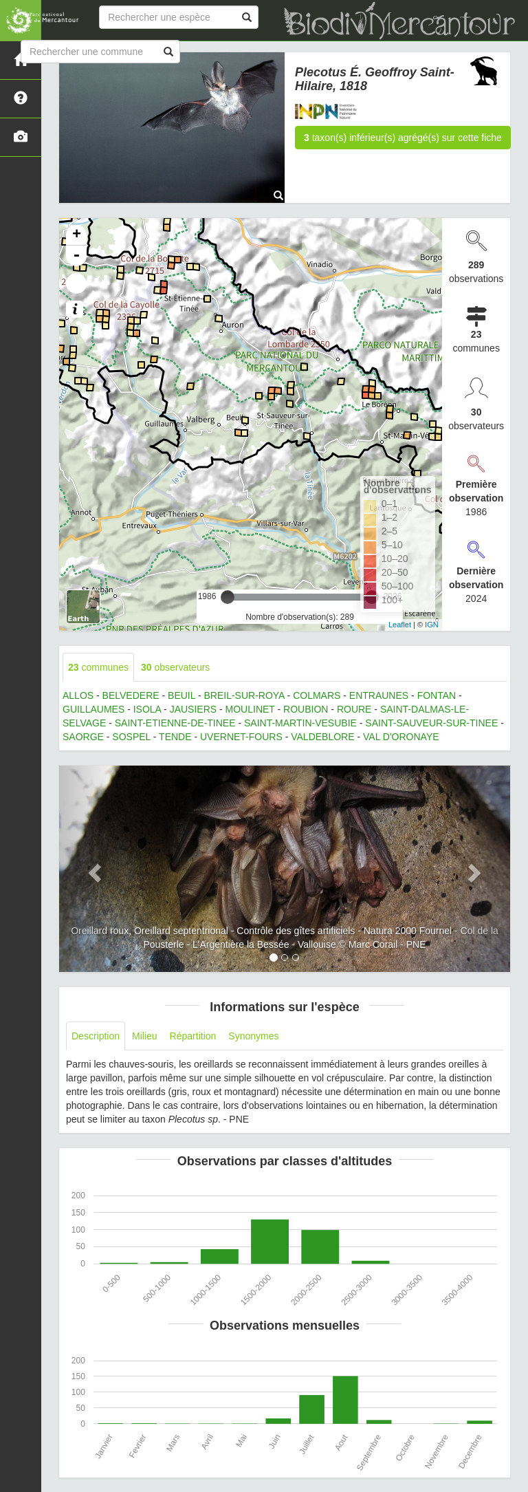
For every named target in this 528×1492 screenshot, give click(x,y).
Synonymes (253, 1035)
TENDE (175, 736)
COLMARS (316, 695)
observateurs (175, 667)
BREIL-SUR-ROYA (244, 695)
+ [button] (76, 235)
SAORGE (83, 736)
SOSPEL (131, 736)
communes (98, 667)
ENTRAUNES (378, 695)
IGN (432, 624)
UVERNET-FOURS (241, 736)
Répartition (193, 1035)
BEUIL (181, 695)
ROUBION (305, 709)
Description (96, 1035)
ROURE (354, 709)
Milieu (144, 1035)
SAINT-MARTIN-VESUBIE (300, 722)
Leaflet (399, 624)
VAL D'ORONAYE (401, 736)
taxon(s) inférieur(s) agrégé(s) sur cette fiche (403, 137)
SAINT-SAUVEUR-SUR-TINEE (431, 722)
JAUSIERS (193, 709)
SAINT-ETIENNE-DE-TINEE (175, 722)
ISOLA (147, 709)
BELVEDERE (131, 695)
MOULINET (250, 709)
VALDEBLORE (322, 736)
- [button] (76, 256)
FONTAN (436, 695)
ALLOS (78, 695)
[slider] (227, 597)
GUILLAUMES (93, 709)
